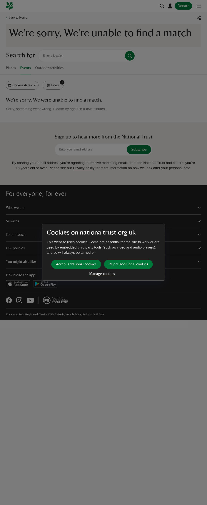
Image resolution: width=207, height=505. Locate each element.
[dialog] (103, 252)
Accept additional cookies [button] (76, 264)
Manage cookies (102, 274)
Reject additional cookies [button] (128, 264)
